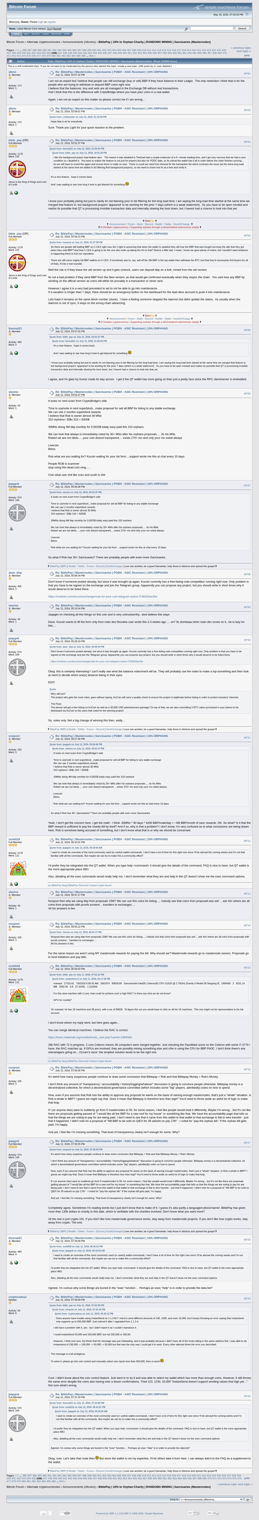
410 (144, 50)
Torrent (57, 28)
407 (129, 50)
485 (78, 55)
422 (204, 50)
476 (34, 55)
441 (80, 52)
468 (214, 52)
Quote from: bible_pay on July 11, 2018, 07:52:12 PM (76, 975)
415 (169, 50)
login (41, 21)
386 (24, 50)
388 (34, 50)
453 (139, 52)
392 (54, 50)
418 (184, 50)
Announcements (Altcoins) (79, 42)
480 (53, 55)
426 (224, 50)
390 (44, 50)
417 (179, 50)
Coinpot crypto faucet (100, 885)
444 (95, 52)
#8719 (247, 1298)
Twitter (167, 224)
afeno (12, 72)
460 (175, 52)
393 (59, 50)
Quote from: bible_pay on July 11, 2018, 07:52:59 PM (76, 1305)
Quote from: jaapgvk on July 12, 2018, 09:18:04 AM (75, 848)
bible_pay (15, 140)
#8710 (247, 640)
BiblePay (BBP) (58, 566)
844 (91, 55)
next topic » (243, 51)
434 (43, 52)
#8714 (247, 925)
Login (45, 34)
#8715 (247, 967)
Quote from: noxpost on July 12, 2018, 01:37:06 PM (75, 242)
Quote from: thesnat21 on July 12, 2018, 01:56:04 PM (76, 149)
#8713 (247, 893)
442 (85, 52)
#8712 (247, 841)
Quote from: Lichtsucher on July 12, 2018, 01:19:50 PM (77, 117)
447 (110, 52)
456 (155, 52)
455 (150, 52)
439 (70, 52)
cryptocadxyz (18, 1297)
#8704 (247, 235)
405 (119, 50)
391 (49, 50)
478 (43, 55)
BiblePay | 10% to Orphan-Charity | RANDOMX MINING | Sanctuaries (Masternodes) (155, 42)
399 (89, 50)
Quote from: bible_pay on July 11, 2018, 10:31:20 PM (79, 153)
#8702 (247, 110)
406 (124, 50)
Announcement (117, 224)
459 (169, 52)
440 (75, 52)
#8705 (247, 330)
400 (94, 50)
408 (134, 50)
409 (139, 50)
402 (104, 50)
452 (135, 52)
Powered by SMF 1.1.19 (109, 1513)
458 (164, 52)
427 (9, 52)
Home (16, 34)
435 (48, 52)
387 (29, 50)
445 (100, 52)
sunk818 (14, 839)
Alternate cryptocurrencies (43, 42)
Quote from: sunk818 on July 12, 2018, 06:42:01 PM (76, 1246)
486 (83, 55)
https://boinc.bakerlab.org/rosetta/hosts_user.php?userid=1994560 (90, 1037)
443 (90, 52)
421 (199, 50)
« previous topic (241, 47)
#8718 (247, 1239)
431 (28, 52)
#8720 (247, 1396)
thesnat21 (15, 328)
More (67, 34)
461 (180, 52)
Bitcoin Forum (15, 42)
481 (58, 55)
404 (114, 50)
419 (189, 50)
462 (184, 52)
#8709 (247, 607)
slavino (13, 392)
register (51, 21)
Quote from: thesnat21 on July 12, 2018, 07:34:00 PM (76, 1403)
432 (34, 52)
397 (79, 50)
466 (204, 52)
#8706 (247, 393)
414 (164, 50)
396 (74, 50)
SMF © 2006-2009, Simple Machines (143, 1513)
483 (68, 55)
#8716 (247, 1069)
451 (130, 52)
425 (219, 50)
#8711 (247, 737)
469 (219, 52)
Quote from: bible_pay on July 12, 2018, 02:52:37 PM (76, 337)
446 (105, 52)
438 (65, 52)
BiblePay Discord (77, 885)
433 (39, 52)
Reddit (158, 224)
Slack (140, 224)
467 (209, 52)
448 (115, 52)
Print (247, 55)
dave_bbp (15, 572)
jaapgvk (14, 483)
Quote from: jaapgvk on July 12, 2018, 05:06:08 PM (75, 744)
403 (109, 50)
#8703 (247, 142)
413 (159, 50)
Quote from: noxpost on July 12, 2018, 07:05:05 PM (75, 1149)
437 (60, 52)
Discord (149, 224)
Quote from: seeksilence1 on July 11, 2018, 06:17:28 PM (81, 979)
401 (99, 50)
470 (224, 52)
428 (14, 52)
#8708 (247, 574)
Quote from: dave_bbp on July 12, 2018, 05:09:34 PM (76, 647)
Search (36, 34)
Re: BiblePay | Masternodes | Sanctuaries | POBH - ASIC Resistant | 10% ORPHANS (111, 72)
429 (19, 52)
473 (19, 55)
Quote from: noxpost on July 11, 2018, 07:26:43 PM (78, 1309)
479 (48, 55)
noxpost (14, 736)
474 (23, 55)
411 (149, 50)
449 (120, 52)
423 (209, 50)
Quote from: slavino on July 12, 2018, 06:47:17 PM (75, 932)
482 (63, 55)
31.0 (49, 28)
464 (194, 52)
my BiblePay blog (57, 885)
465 (199, 52)
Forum (131, 224)
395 (69, 50)
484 (73, 55)
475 (28, 55)
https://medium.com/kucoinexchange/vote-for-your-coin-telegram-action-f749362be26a (102, 596)
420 (194, 50)
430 (23, 52)
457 (159, 52)
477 (39, 55)
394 (64, 50)
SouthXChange (181, 224)
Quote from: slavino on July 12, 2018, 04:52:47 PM (75, 492)
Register (56, 34)
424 (214, 50)
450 (125, 52)
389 (39, 50)
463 (189, 52)
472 (14, 55)
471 (9, 55)
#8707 (247, 485)
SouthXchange (114, 566)
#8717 (247, 1143)
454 (145, 52)
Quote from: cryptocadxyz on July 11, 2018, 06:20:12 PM (84, 1314)
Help (26, 34)
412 (154, 50)
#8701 (247, 73)
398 (84, 50)
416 (174, 50)
